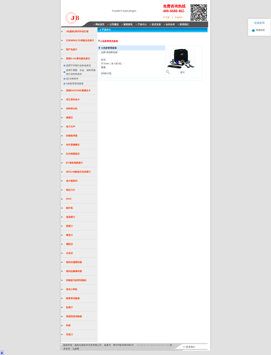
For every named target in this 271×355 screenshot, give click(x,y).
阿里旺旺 (260, 30)
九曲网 (75, 348)
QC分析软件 (72, 78)
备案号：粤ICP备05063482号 (119, 345)
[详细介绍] (106, 73)
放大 (182, 72)
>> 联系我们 (189, 347)
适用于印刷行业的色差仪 (78, 65)
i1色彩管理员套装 (75, 83)
